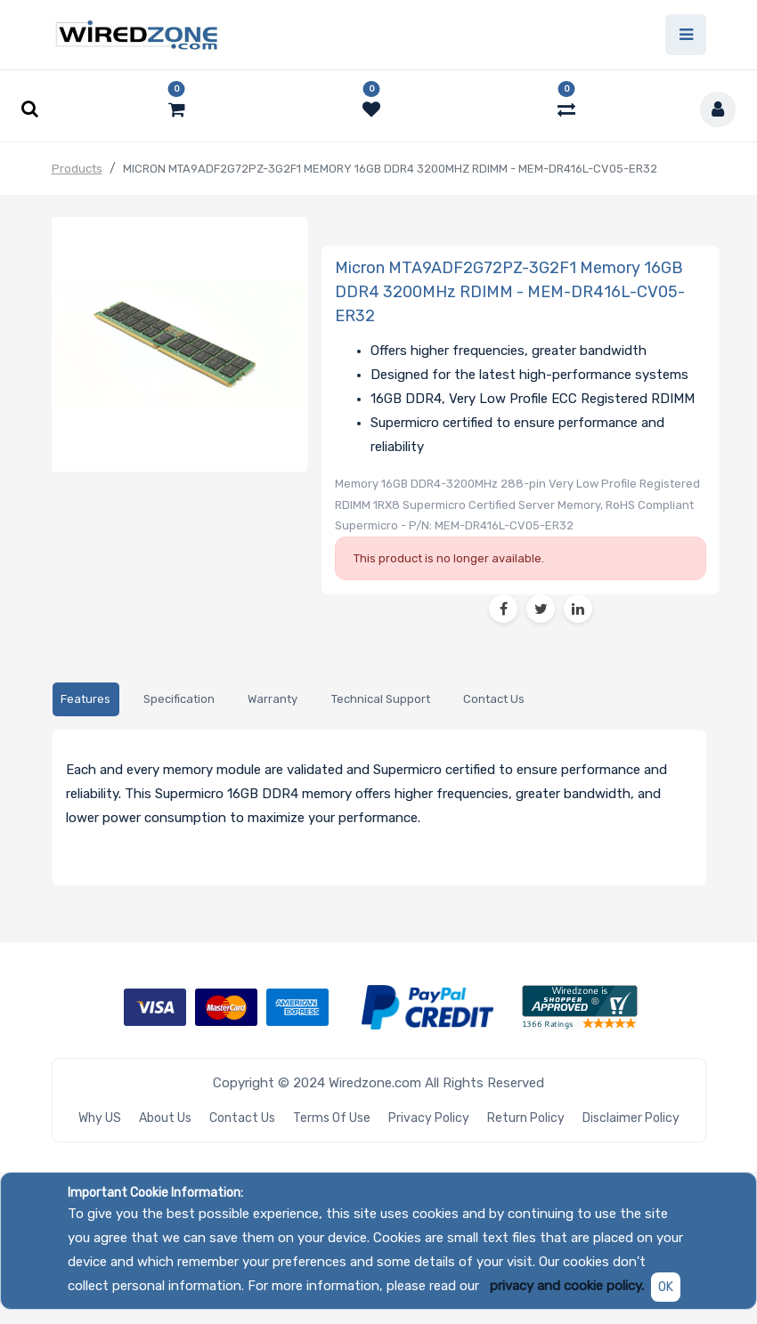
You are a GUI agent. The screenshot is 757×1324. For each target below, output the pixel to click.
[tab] (86, 699)
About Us (165, 1118)
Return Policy (526, 1118)
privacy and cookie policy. (567, 1286)
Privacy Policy (428, 1118)
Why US (99, 1118)
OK (665, 1287)
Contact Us (242, 1118)
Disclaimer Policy (631, 1118)
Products (77, 168)
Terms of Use (331, 1118)
